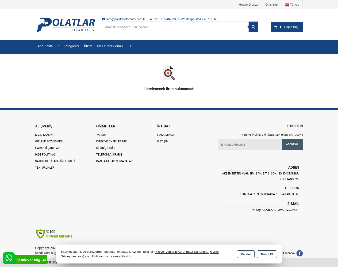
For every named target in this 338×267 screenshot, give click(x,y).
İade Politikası (45, 154)
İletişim (163, 141)
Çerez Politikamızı (95, 256)
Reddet (246, 254)
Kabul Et (267, 254)
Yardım (101, 135)
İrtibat (88, 46)
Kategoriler (69, 46)
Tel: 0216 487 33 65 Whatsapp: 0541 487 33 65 (268, 194)
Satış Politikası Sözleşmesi (55, 161)
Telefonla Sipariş (109, 154)
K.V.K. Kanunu (44, 135)
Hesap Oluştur (248, 4)
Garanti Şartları (47, 148)
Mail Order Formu (110, 46)
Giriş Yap (271, 4)
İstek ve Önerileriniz (111, 141)
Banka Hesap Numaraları (114, 161)
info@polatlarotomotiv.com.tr (275, 209)
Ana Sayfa (45, 46)
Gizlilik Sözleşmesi (49, 141)
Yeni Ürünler (44, 167)
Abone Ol (292, 144)
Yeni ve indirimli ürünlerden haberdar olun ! (272, 134)
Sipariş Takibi (105, 148)
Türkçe (292, 5)
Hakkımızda (165, 135)
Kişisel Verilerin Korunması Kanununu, (182, 251)
